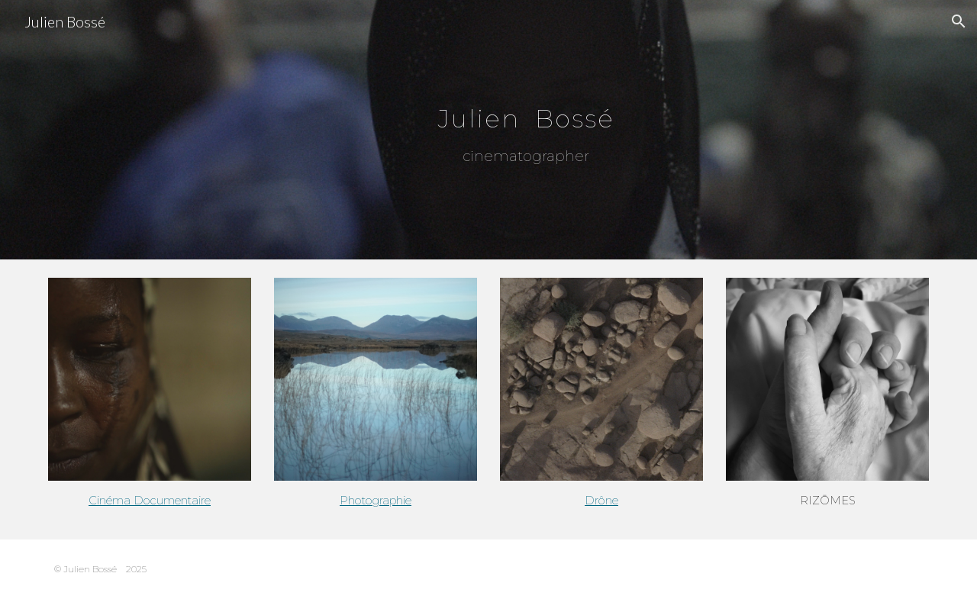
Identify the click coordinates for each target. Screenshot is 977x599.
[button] (958, 21)
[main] (525, 119)
